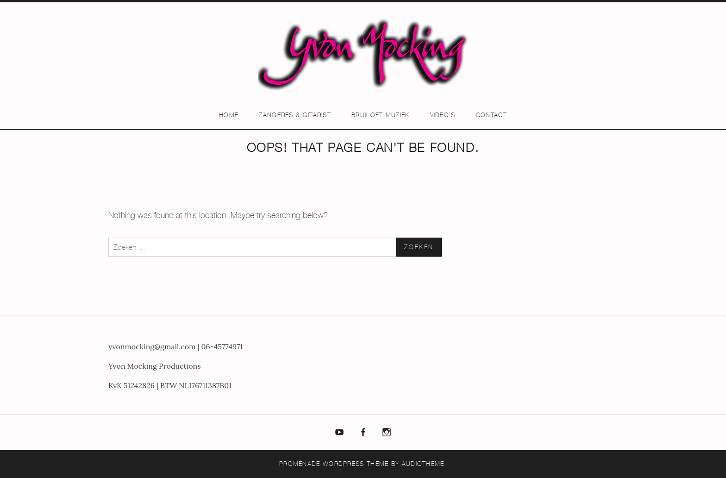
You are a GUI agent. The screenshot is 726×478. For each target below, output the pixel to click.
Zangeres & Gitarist (295, 115)
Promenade (299, 463)
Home (228, 115)
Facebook (363, 432)
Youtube (340, 432)
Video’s (443, 115)
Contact (491, 115)
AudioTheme (423, 463)
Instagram (386, 432)
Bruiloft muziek (380, 115)
